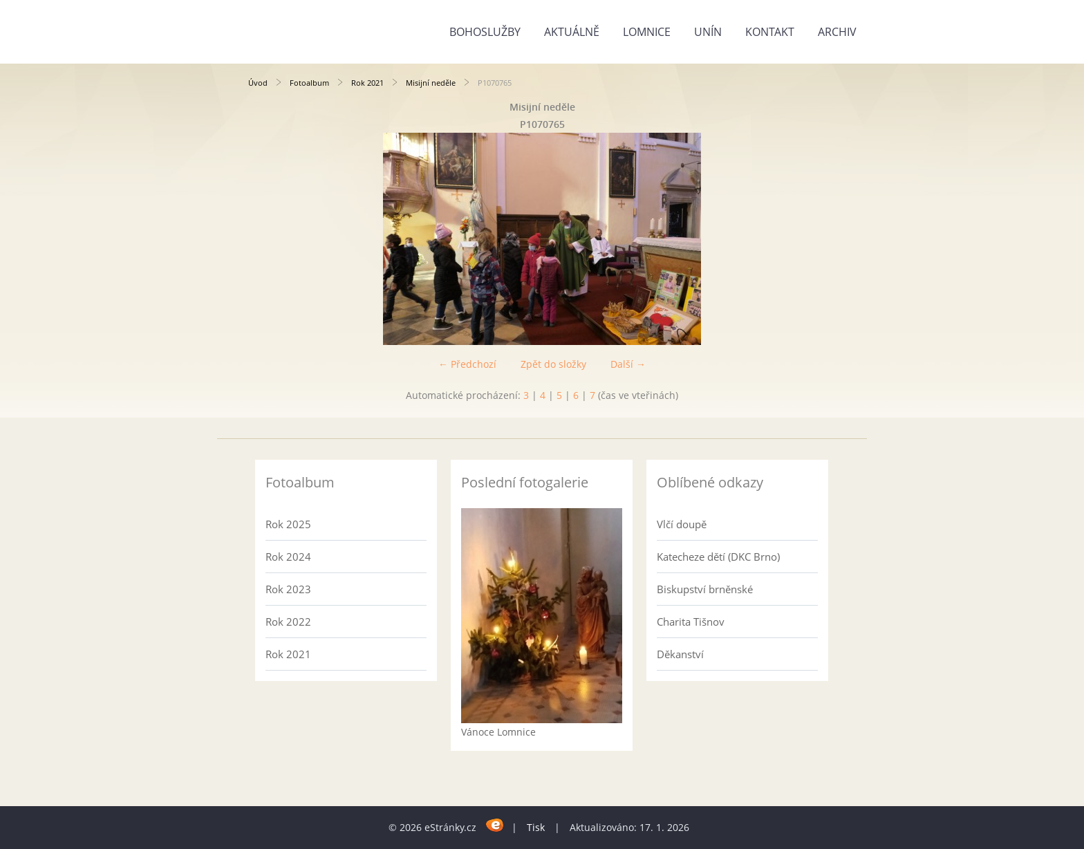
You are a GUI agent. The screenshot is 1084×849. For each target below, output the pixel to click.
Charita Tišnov (691, 621)
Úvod (258, 82)
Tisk (536, 827)
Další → (628, 364)
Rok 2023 (288, 589)
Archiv (837, 31)
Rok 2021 (367, 82)
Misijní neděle (431, 82)
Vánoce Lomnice (498, 731)
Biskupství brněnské (705, 589)
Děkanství (680, 654)
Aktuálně (571, 31)
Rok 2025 (288, 524)
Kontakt (769, 31)
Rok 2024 (288, 556)
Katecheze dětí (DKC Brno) (718, 556)
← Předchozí (467, 364)
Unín (708, 31)
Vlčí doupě (682, 524)
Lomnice (647, 31)
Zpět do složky (553, 364)
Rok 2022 (288, 621)
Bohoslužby (485, 31)
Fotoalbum (309, 82)
